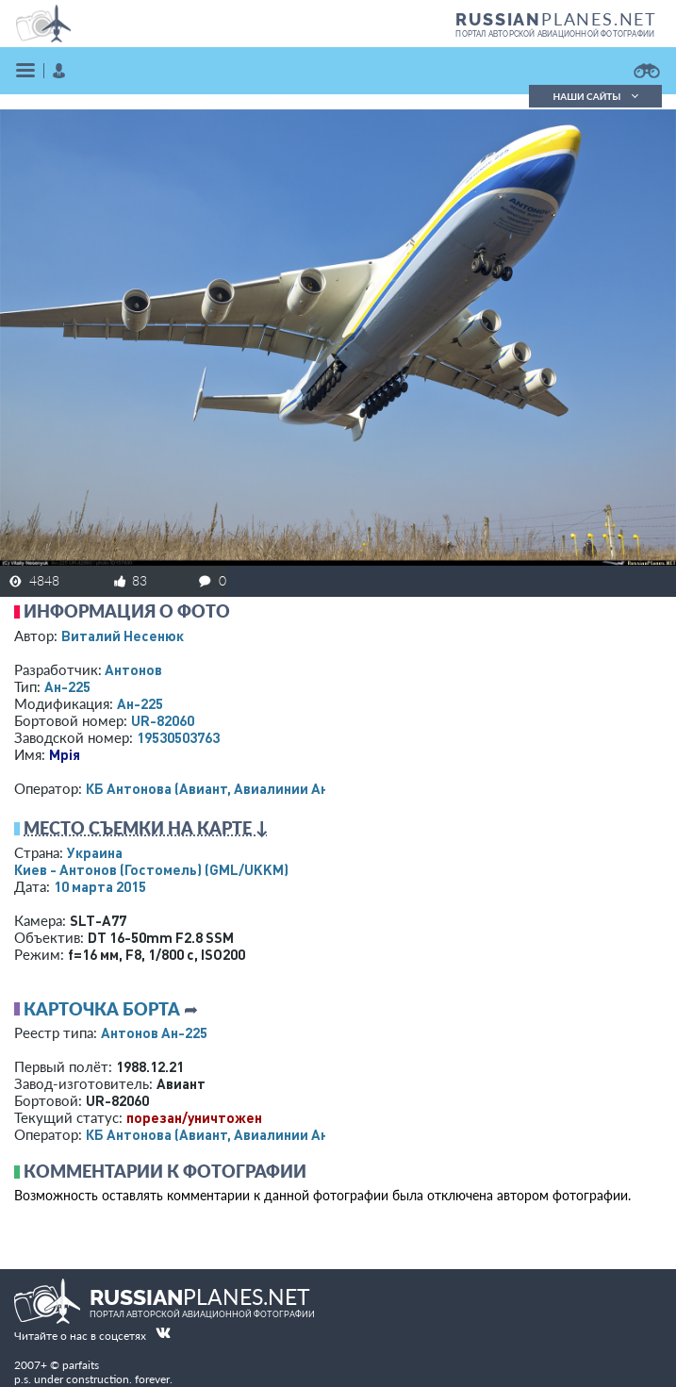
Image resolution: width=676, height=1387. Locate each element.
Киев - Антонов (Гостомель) (151, 869)
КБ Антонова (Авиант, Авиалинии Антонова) (233, 788)
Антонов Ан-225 (154, 1032)
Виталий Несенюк (122, 635)
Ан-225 (67, 686)
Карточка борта (102, 1009)
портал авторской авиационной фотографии (554, 34)
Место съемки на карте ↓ (146, 827)
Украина (95, 852)
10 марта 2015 (100, 886)
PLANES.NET (556, 18)
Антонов (133, 669)
